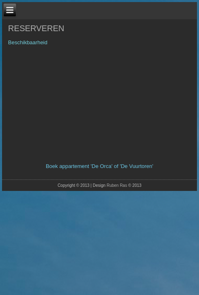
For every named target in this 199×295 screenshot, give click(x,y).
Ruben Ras (117, 185)
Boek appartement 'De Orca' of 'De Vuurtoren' (99, 166)
